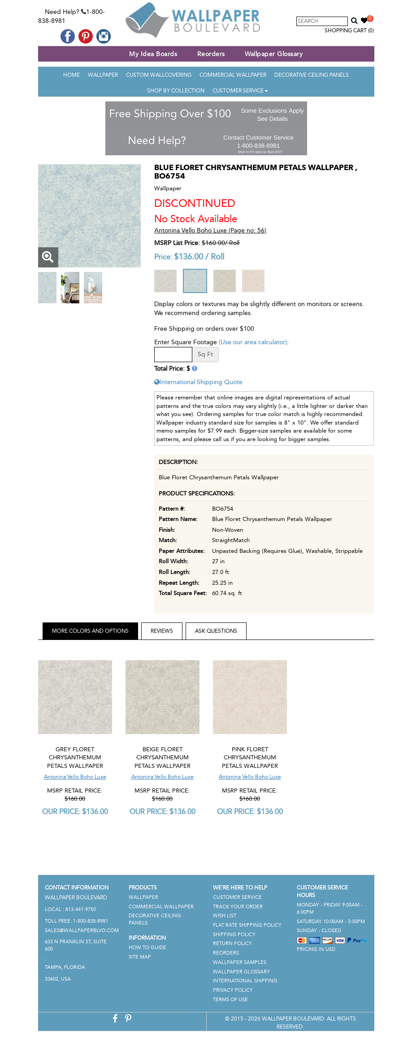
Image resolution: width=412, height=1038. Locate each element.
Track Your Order (238, 907)
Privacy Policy (233, 990)
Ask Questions (216, 631)
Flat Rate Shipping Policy (247, 925)
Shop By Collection (175, 91)
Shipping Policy (234, 934)
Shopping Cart (349, 30)
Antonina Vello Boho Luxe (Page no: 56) (210, 230)
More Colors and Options (90, 631)
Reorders (211, 54)
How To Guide (147, 947)
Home (71, 75)
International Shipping (245, 981)
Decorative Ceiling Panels (311, 75)
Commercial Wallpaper (232, 75)
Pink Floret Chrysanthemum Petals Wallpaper (250, 757)
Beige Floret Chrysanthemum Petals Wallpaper (162, 757)
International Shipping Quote (198, 382)
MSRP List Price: (177, 243)
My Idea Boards (153, 54)
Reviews (162, 631)
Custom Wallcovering (158, 75)
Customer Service (240, 91)
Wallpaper (103, 75)
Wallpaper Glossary (274, 54)
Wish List (224, 916)
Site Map (140, 957)
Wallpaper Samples (239, 962)
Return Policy (232, 943)
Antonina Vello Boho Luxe (75, 777)
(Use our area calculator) (253, 342)
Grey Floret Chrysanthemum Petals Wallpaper (75, 757)
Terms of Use (230, 1000)
